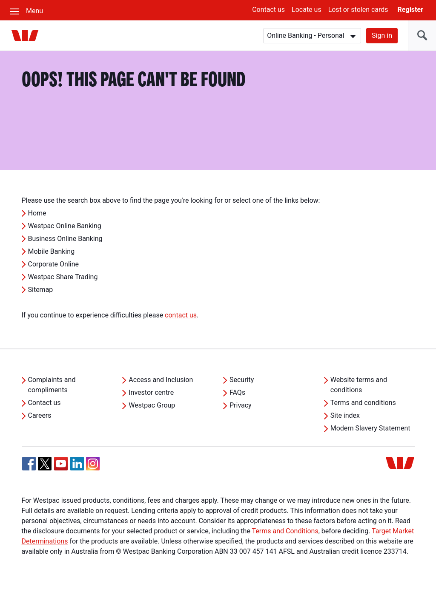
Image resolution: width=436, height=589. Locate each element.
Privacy (240, 405)
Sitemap (40, 290)
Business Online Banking (65, 239)
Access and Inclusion (161, 380)
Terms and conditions (363, 403)
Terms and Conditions (285, 531)
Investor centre (151, 392)
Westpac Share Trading (63, 277)
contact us (181, 315)
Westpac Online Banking (64, 226)
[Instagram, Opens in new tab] (93, 468)
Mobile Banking (51, 251)
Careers (40, 415)
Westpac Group (152, 405)
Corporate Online (53, 264)
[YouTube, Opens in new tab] (61, 463)
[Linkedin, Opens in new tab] (77, 463)
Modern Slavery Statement (370, 428)
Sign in (382, 35)
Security (241, 380)
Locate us (306, 10)
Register (410, 10)
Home (37, 213)
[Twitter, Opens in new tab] (44, 463)
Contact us (268, 10)
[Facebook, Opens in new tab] (29, 463)
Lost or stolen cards (358, 10)
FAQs (237, 392)
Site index (345, 415)
